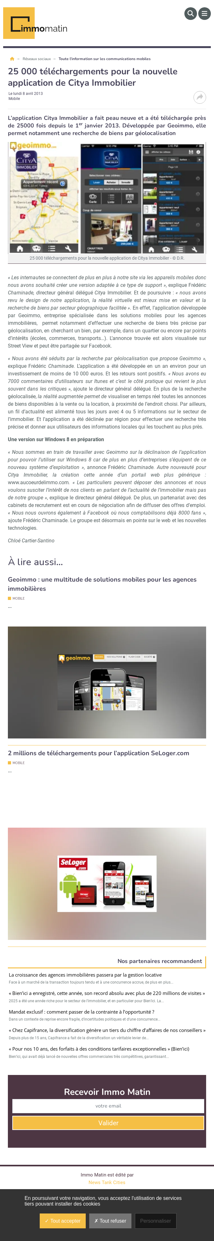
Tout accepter (62, 1221)
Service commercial (62, 1146)
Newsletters (174, 1146)
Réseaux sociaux (37, 58)
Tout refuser (110, 1221)
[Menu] (204, 13)
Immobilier (113, 293)
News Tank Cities (107, 1116)
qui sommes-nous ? (123, 1146)
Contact (15, 1146)
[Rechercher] (190, 13)
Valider (108, 1056)
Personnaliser (155, 1221)
